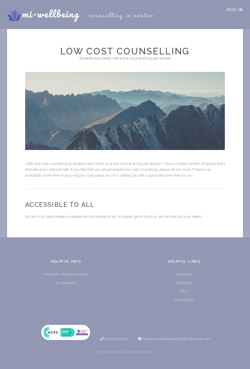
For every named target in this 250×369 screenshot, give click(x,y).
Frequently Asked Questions (66, 274)
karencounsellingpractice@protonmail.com (177, 339)
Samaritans (184, 274)
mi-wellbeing (87, 14)
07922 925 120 (116, 339)
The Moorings (184, 300)
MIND (183, 291)
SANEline (184, 283)
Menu (235, 10)
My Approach (66, 283)
